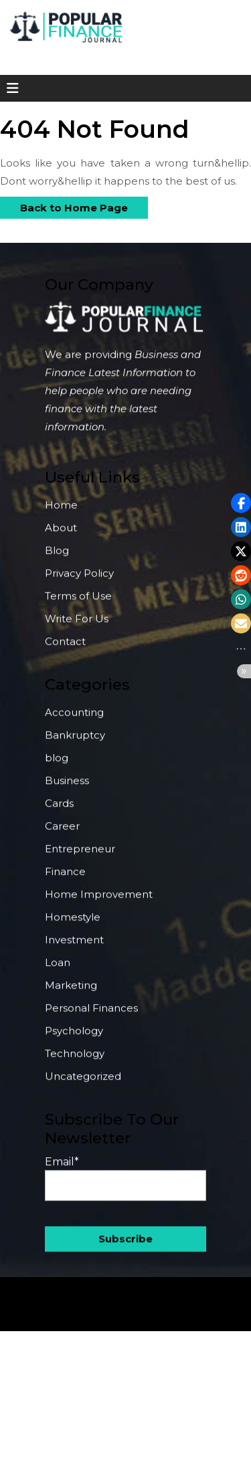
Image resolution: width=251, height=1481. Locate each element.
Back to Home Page (64, 205)
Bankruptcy (75, 742)
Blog (57, 558)
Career (62, 833)
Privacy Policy (79, 581)
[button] (241, 503)
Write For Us (76, 626)
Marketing (71, 993)
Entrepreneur (80, 856)
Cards (59, 811)
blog (56, 765)
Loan (57, 970)
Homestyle (72, 924)
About (61, 535)
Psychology (74, 1038)
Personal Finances (91, 1015)
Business (67, 788)
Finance (65, 879)
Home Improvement (99, 902)
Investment (74, 947)
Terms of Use (78, 603)
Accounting (74, 720)
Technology (74, 1061)
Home (61, 512)
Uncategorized (83, 1084)
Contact (65, 649)
